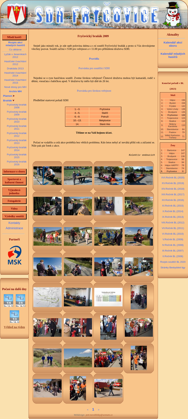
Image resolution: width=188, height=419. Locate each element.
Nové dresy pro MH (15, 87)
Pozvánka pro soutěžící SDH (94, 68)
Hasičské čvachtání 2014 (15, 74)
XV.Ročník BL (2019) (173, 183)
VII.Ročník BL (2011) (173, 228)
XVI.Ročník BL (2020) (172, 177)
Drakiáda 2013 (15, 68)
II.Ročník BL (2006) (173, 256)
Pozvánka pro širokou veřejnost (94, 90)
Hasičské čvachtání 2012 (15, 63)
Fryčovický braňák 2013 (17, 141)
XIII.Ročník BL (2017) (173, 194)
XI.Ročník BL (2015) (173, 205)
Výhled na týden (14, 327)
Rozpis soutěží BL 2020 (173, 261)
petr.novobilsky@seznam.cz (99, 414)
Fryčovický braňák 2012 (17, 134)
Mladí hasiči (14, 37)
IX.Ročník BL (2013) (173, 216)
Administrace (14, 228)
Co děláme (15, 49)
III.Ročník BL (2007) (172, 250)
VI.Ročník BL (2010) (173, 233)
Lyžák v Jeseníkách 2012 (15, 55)
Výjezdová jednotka (14, 192)
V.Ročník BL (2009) (172, 239)
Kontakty (14, 222)
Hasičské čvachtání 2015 (15, 81)
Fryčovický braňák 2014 (17, 149)
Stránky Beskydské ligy (173, 267)
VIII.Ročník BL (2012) (173, 222)
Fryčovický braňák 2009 (17, 113)
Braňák (8, 100)
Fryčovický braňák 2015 (17, 156)
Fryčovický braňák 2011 (17, 127)
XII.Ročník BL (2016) (173, 200)
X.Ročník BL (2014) (172, 211)
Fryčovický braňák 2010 (17, 120)
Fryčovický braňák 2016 (17, 163)
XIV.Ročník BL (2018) (172, 188)
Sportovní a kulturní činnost (14, 181)
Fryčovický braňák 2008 (17, 106)
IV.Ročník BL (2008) (173, 245)
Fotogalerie (14, 200)
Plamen (9, 95)
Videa (14, 208)
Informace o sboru (14, 171)
